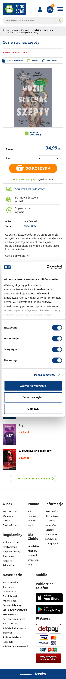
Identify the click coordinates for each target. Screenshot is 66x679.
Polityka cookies (11, 542)
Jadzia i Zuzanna (11, 623)
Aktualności (51, 511)
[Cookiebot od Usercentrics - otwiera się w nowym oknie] (47, 267)
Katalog (49, 529)
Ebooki (25, 30)
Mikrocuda (8, 641)
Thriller (10, 32)
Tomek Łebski (10, 595)
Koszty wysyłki (52, 543)
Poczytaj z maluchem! (14, 618)
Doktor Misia (52, 515)
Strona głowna (10, 30)
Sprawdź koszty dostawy (30, 188)
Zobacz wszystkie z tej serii (32, 478)
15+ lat (35, 30)
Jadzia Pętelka (10, 582)
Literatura (48, 30)
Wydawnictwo (10, 511)
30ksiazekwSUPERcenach (15, 646)
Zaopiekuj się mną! (12, 605)
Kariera (6, 520)
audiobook (52, 60)
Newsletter (33, 546)
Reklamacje (8, 565)
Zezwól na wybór (32, 397)
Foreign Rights (10, 525)
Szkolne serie (9, 614)
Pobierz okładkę (35, 133)
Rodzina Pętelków (12, 637)
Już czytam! (9, 586)
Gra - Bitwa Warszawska (15, 609)
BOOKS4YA (29, 226)
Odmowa (33, 408)
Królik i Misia (9, 591)
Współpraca (9, 515)
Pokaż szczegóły (44, 374)
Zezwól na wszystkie (33, 385)
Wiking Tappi (9, 600)
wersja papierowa (15, 60)
